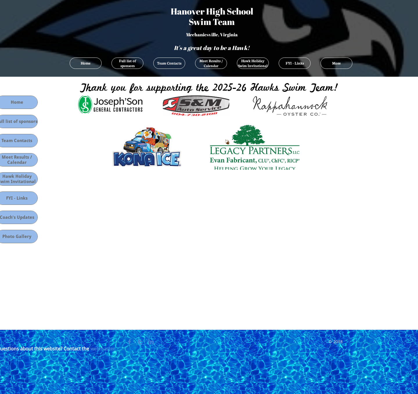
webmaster (102, 348)
